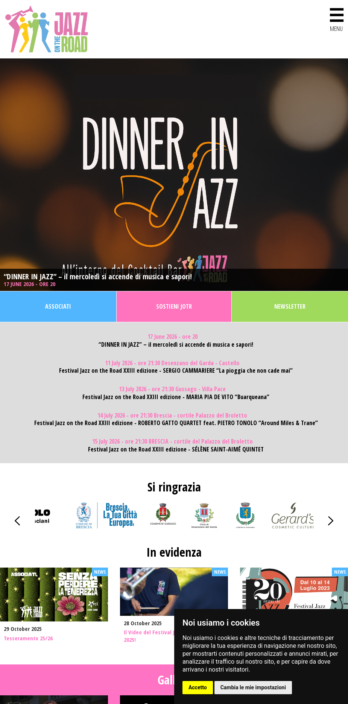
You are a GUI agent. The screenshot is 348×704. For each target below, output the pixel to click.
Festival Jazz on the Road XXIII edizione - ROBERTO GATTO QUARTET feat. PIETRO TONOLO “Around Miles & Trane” (176, 423)
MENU (336, 18)
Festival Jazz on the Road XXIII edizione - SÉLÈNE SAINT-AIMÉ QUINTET (176, 449)
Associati (58, 306)
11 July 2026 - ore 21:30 (172, 363)
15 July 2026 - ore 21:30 (172, 441)
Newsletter (289, 306)
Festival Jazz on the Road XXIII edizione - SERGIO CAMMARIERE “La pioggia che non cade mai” (176, 371)
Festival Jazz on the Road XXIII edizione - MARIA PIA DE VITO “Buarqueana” (175, 397)
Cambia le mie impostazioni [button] (253, 687)
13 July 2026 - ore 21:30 (172, 389)
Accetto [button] (197, 687)
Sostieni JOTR (174, 306)
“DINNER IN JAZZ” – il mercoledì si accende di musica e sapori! (98, 276)
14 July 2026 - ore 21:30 (172, 415)
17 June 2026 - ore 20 (30, 284)
